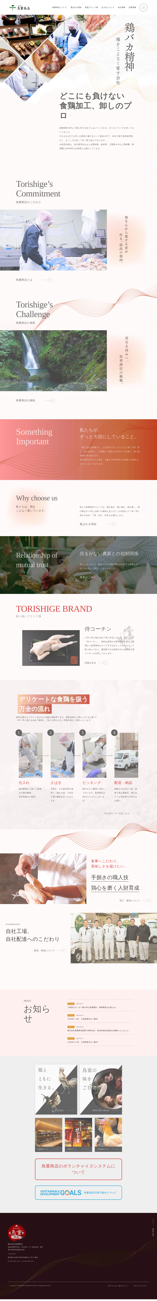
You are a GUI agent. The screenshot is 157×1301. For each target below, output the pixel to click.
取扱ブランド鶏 (91, 8)
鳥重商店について (59, 8)
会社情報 (121, 8)
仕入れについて (107, 8)
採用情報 (132, 8)
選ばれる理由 (75, 8)
